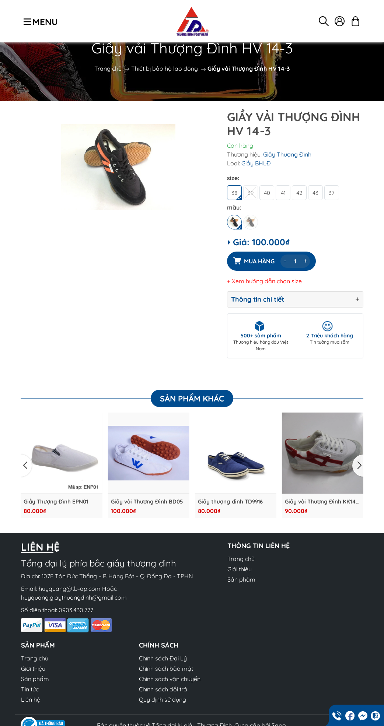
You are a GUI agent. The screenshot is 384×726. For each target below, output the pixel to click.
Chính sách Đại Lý (163, 658)
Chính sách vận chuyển (169, 679)
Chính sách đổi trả (163, 689)
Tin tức (30, 689)
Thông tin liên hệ (258, 545)
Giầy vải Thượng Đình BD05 (147, 501)
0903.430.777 (76, 610)
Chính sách (158, 645)
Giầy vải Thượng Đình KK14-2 (321, 501)
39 (251, 192)
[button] (26, 466)
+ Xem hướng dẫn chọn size (264, 281)
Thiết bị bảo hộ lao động (164, 68)
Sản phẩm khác (192, 398)
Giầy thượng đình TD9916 (230, 501)
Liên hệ (30, 699)
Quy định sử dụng (162, 699)
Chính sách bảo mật (166, 668)
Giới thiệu (239, 569)
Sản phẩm (241, 579)
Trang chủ (108, 68)
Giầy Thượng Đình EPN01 (56, 501)
